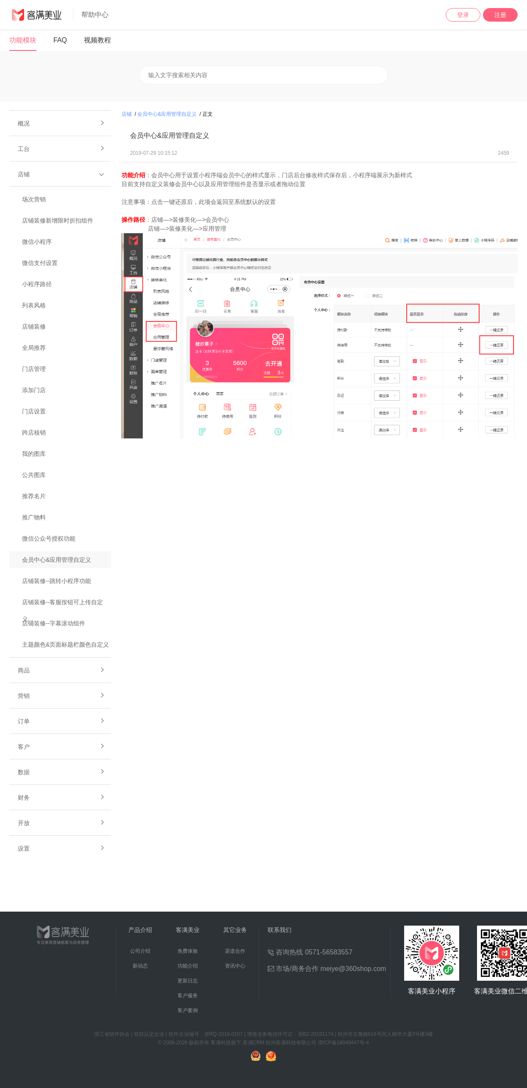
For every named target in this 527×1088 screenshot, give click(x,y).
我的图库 (34, 453)
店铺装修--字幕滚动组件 (53, 623)
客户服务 (188, 996)
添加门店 (34, 390)
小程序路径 (37, 284)
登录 (463, 14)
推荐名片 (34, 496)
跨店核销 (34, 432)
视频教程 (97, 40)
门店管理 (34, 368)
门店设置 (34, 411)
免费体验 (188, 951)
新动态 (140, 966)
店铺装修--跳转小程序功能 (56, 580)
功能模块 (22, 40)
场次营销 (34, 199)
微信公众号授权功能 (48, 538)
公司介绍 (140, 951)
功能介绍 (188, 966)
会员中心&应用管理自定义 (56, 559)
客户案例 (188, 1010)
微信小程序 (37, 241)
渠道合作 (235, 951)
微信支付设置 (40, 262)
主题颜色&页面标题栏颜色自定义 (65, 644)
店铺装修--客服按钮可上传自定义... (62, 605)
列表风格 (34, 305)
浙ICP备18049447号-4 (343, 1043)
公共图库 (34, 474)
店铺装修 (34, 326)
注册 (500, 14)
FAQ (60, 40)
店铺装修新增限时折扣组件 (57, 220)
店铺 (127, 114)
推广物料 (34, 517)
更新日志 (188, 981)
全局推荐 (34, 347)
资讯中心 (235, 966)
